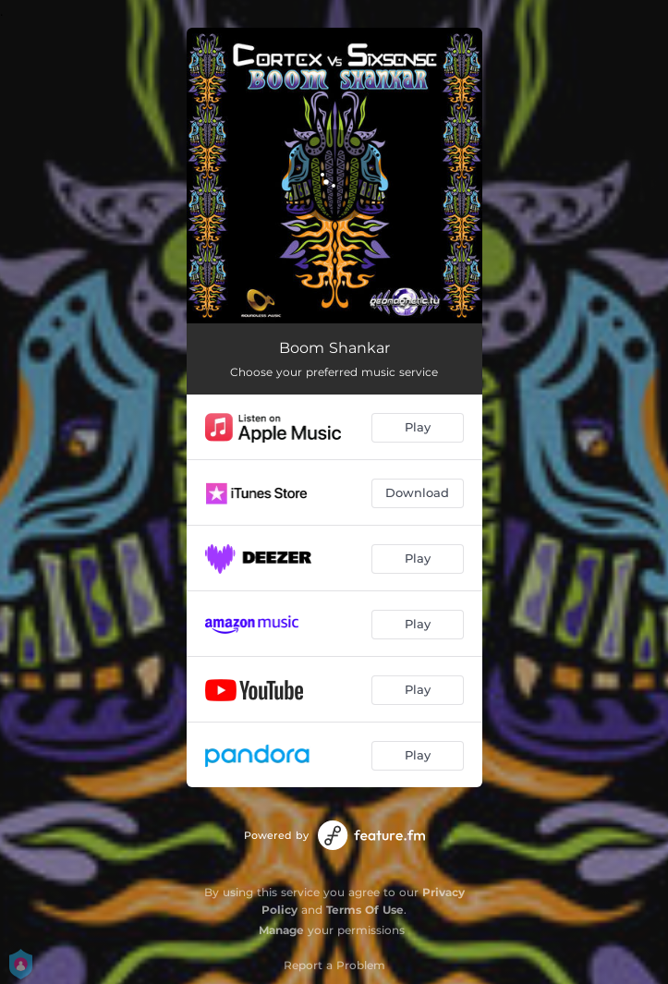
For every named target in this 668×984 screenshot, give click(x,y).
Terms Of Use (365, 910)
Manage (281, 930)
